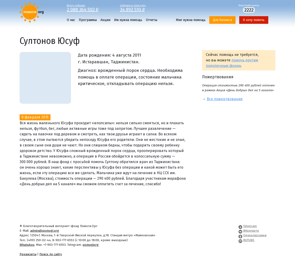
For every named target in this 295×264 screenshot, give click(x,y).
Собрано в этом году (143, 7)
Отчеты (151, 20)
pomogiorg (91, 245)
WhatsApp (27, 245)
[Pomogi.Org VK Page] (240, 231)
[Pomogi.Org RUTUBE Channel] (240, 240)
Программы (88, 20)
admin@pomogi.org (44, 231)
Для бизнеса (222, 20)
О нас (71, 20)
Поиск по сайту (50, 254)
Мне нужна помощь (191, 20)
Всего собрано (90, 7)
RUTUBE (248, 240)
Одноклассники (254, 235)
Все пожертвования (225, 99)
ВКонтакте (251, 231)
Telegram (250, 226)
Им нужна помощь (128, 20)
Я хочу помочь (254, 20)
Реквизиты (28, 254)
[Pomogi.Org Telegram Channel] (240, 226)
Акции (105, 20)
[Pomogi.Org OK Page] (240, 235)
